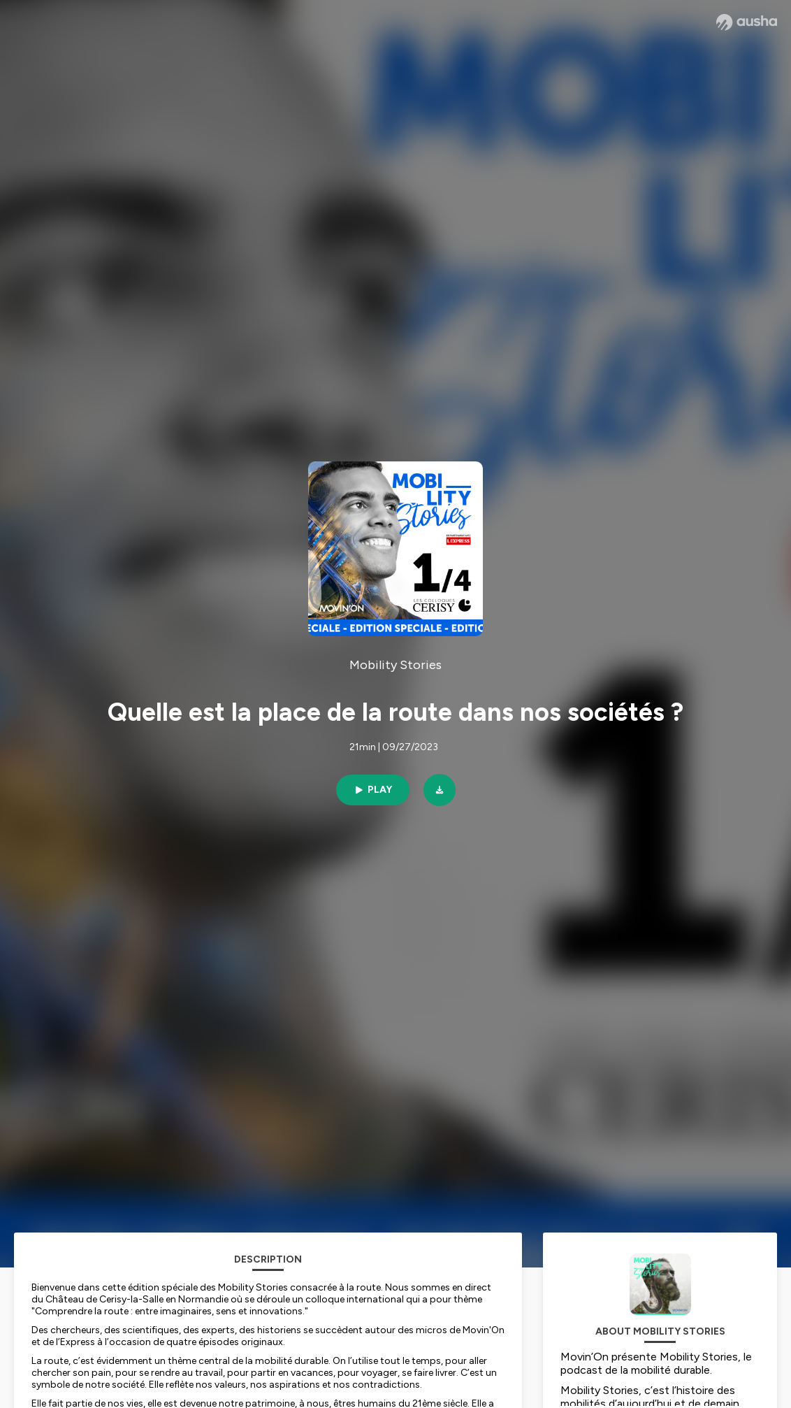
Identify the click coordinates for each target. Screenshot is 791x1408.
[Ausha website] (746, 22)
